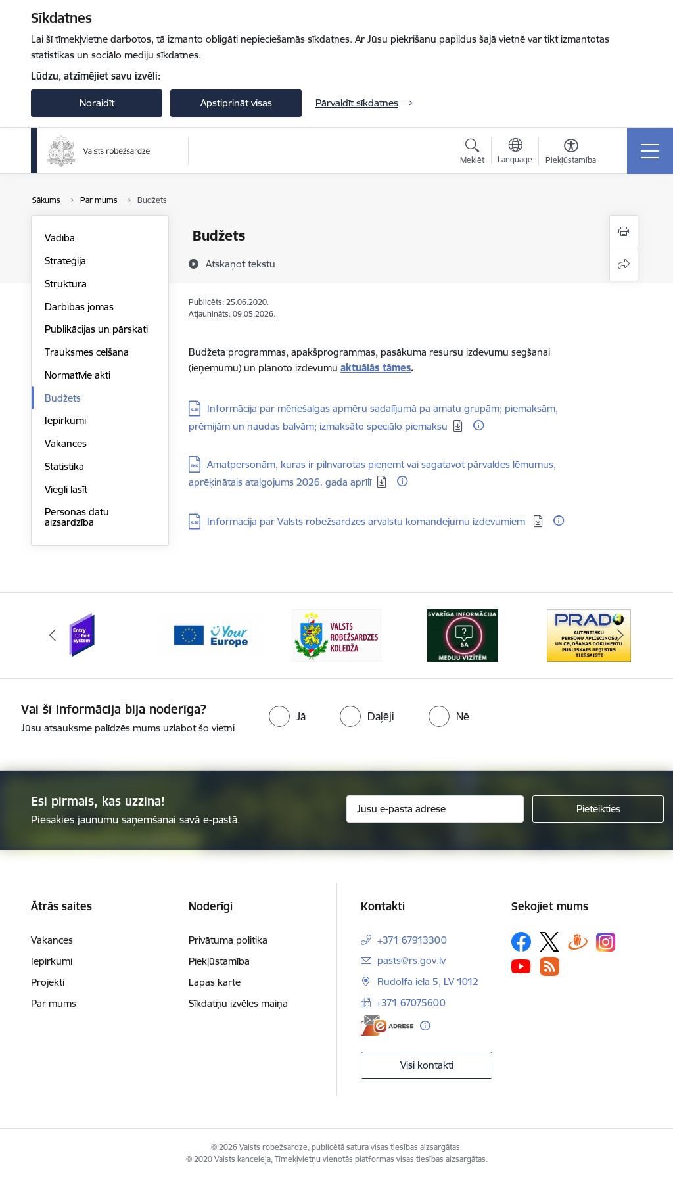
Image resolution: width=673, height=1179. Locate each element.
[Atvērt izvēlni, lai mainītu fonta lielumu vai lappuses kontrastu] (571, 153)
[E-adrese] (387, 1025)
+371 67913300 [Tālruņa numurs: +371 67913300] (412, 940)
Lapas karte (215, 982)
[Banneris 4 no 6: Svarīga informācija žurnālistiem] (462, 634)
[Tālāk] (620, 635)
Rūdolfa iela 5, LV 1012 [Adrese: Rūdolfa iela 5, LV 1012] (427, 981)
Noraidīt (97, 103)
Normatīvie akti (77, 375)
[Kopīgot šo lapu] (624, 264)
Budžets (63, 398)
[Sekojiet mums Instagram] (606, 942)
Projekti (47, 982)
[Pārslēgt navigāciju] (650, 151)
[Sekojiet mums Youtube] (521, 966)
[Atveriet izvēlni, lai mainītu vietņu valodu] (515, 152)
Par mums (53, 1003)
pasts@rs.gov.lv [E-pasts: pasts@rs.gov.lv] (411, 960)
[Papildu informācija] (478, 425)
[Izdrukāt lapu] (624, 232)
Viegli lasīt (66, 489)
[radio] (287, 716)
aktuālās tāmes (375, 367)
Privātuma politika (228, 940)
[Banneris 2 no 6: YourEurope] (210, 634)
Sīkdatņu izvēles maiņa (238, 1003)
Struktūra (66, 283)
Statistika (64, 466)
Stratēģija (65, 260)
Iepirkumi (65, 420)
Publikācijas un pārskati (96, 329)
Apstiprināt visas (236, 103)
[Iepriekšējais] (52, 635)
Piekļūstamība (219, 961)
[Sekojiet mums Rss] (549, 966)
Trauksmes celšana (87, 352)
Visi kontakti (426, 1065)
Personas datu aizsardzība (77, 516)
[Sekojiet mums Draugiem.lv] (578, 941)
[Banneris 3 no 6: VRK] (336, 634)
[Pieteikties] (598, 809)
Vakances (66, 443)
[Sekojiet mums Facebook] (521, 942)
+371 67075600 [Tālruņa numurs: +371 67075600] (411, 1002)
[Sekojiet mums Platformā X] (549, 942)
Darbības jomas (79, 306)
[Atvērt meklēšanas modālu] (472, 153)
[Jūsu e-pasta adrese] (435, 809)
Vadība (60, 237)
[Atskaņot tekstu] (240, 263)
